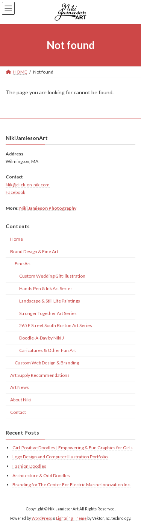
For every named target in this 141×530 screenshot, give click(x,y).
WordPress (42, 518)
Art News (19, 387)
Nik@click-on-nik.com (28, 184)
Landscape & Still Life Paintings (49, 301)
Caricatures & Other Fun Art (47, 350)
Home (16, 239)
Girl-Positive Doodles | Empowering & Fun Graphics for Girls (72, 447)
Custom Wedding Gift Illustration (52, 276)
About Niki (20, 399)
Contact (18, 412)
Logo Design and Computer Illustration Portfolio (60, 456)
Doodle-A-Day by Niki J (41, 338)
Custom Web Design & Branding (47, 363)
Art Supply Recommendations (40, 375)
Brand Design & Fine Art (34, 251)
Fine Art (23, 263)
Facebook (15, 192)
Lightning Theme (71, 518)
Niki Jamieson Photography (47, 207)
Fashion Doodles (29, 466)
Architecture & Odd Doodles (41, 475)
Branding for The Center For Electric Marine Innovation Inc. (71, 484)
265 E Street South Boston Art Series (55, 325)
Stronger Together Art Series (48, 313)
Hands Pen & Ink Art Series (46, 288)
